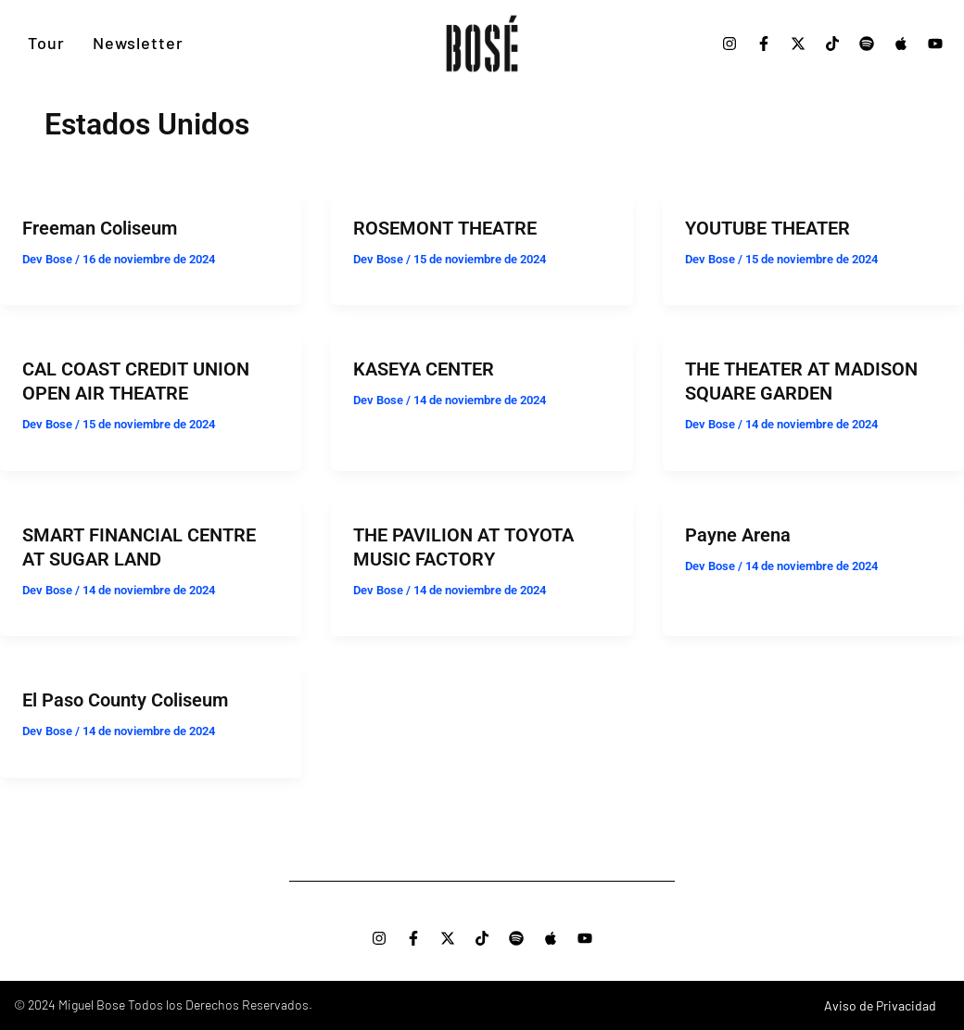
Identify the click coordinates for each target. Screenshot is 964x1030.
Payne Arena (738, 535)
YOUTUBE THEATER (767, 228)
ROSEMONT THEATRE (445, 228)
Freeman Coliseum (99, 228)
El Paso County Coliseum (125, 700)
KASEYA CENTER (423, 369)
